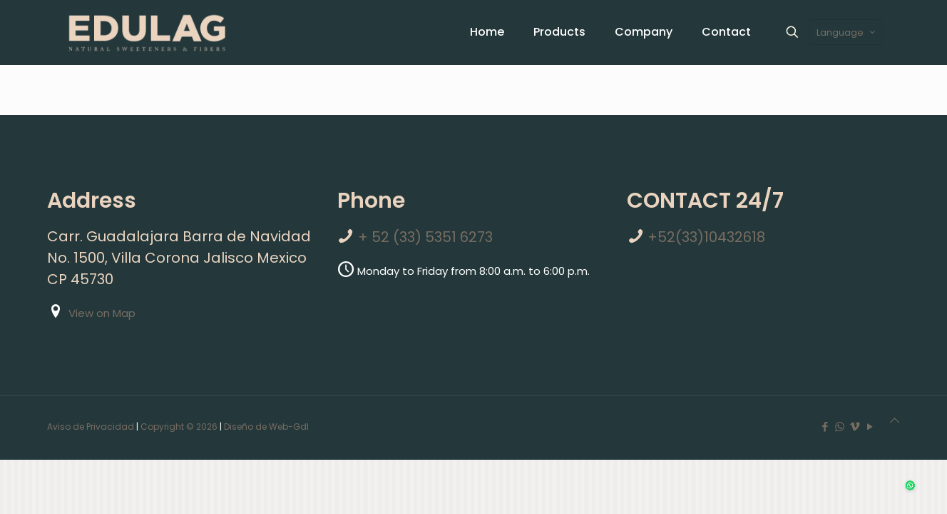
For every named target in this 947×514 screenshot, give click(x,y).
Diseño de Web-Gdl (266, 426)
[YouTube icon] (869, 426)
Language (847, 32)
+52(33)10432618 (706, 237)
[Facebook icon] (824, 426)
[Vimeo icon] (854, 426)
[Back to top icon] (894, 420)
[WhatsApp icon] (839, 426)
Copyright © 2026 (178, 426)
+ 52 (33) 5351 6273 (425, 237)
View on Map (101, 313)
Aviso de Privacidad (90, 426)
